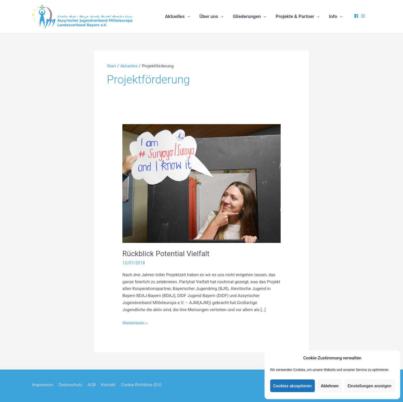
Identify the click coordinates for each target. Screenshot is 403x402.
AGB (92, 384)
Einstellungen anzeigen (369, 385)
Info (333, 16)
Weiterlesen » (135, 323)
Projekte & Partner (295, 16)
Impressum (42, 384)
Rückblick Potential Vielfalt (165, 253)
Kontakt (108, 384)
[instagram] (364, 16)
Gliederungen (247, 16)
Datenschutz (70, 384)
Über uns (209, 16)
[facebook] (357, 16)
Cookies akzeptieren (292, 385)
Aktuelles (175, 16)
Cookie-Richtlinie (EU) (141, 384)
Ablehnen (330, 385)
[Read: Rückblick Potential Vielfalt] (201, 183)
